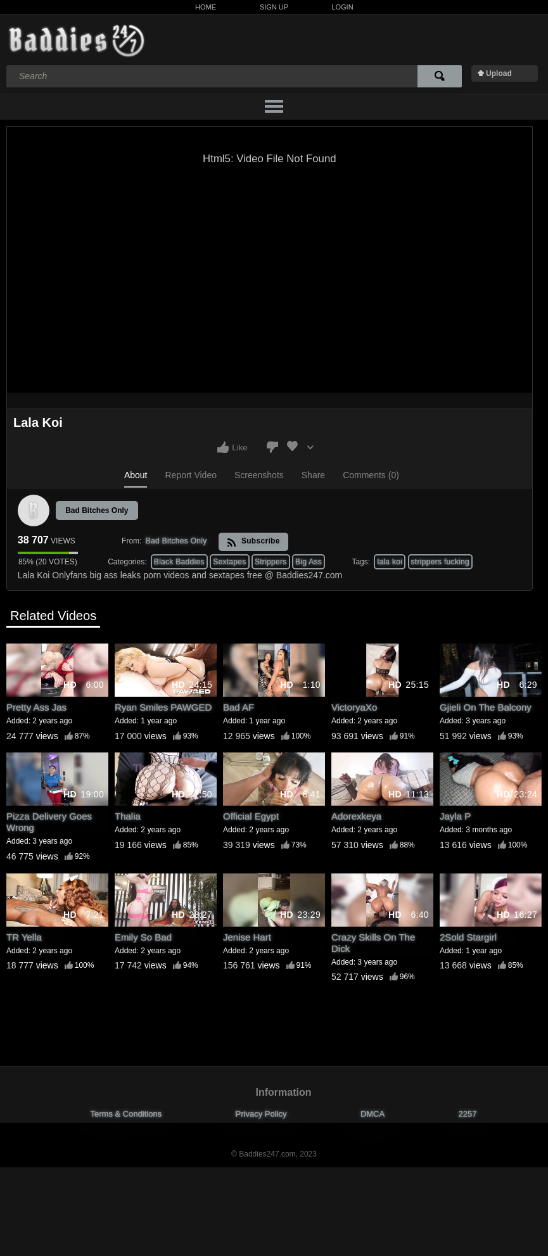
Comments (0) (371, 475)
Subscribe (253, 541)
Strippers (271, 561)
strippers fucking (440, 561)
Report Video (190, 475)
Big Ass (308, 561)
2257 (468, 1114)
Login (342, 7)
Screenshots (259, 475)
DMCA (372, 1114)
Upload (499, 73)
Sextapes (229, 561)
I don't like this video (272, 447)
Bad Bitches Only (96, 510)
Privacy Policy (261, 1114)
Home (205, 7)
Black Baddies (179, 561)
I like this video (223, 447)
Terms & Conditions (126, 1114)
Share (313, 475)
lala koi (389, 561)
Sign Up (274, 7)
